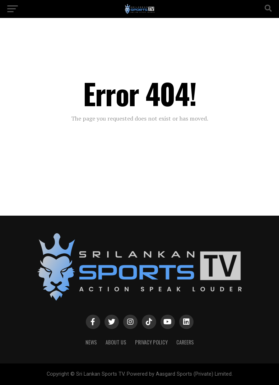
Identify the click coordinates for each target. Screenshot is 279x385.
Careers (185, 342)
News (91, 342)
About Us (116, 342)
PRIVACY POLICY (151, 342)
